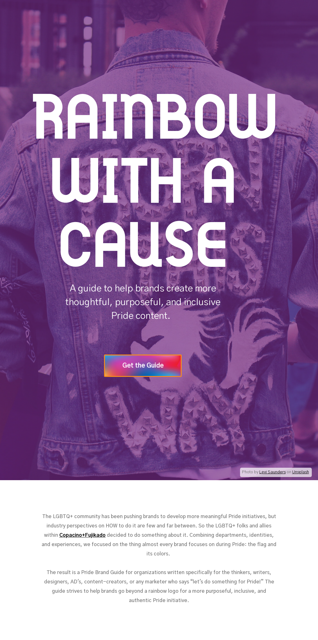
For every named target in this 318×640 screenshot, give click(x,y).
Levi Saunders (272, 472)
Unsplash (300, 472)
